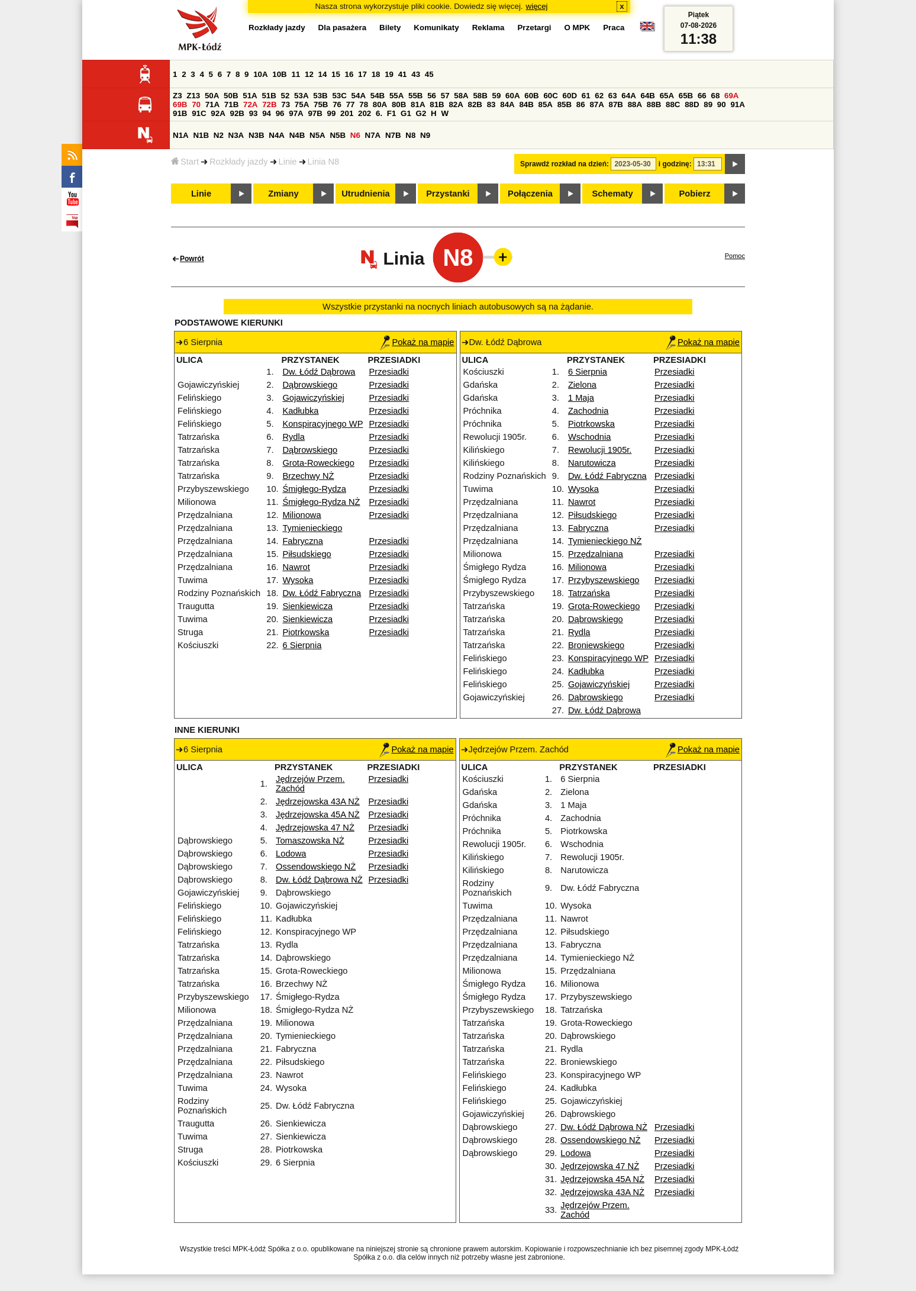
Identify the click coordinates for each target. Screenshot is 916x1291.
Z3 (177, 95)
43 (415, 74)
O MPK (578, 27)
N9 (425, 135)
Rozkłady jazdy (238, 161)
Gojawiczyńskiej (313, 398)
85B (564, 104)
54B (377, 95)
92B (237, 113)
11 (295, 74)
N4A (277, 135)
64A (628, 95)
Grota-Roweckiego (318, 463)
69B (180, 104)
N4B (297, 135)
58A (461, 95)
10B (279, 74)
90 (721, 104)
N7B (393, 135)
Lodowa (291, 853)
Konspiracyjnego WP (322, 424)
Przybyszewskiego (604, 580)
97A (296, 113)
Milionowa (301, 515)
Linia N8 (324, 161)
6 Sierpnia (301, 645)
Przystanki (447, 193)
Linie (288, 161)
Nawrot (295, 567)
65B (686, 95)
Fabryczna (302, 541)
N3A (236, 135)
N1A (181, 135)
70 (196, 104)
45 (429, 74)
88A (635, 104)
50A (212, 95)
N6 (355, 135)
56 (431, 95)
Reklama (488, 27)
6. (379, 113)
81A (418, 104)
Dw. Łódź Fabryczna (321, 593)
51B (269, 95)
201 (346, 113)
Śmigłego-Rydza (314, 489)
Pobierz (695, 193)
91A (737, 104)
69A (731, 95)
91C (199, 113)
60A (512, 95)
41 (402, 74)
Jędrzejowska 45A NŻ (318, 814)
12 (309, 74)
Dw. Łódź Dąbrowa (318, 371)
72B (269, 104)
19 (389, 74)
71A (212, 104)
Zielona (582, 384)
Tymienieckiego (312, 528)
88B (654, 104)
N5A (317, 135)
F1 (391, 113)
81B (437, 104)
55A (396, 95)
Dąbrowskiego (309, 384)
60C (550, 95)
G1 (406, 113)
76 (337, 104)
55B (415, 95)
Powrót (192, 259)
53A (301, 95)
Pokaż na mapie (417, 342)
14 (322, 74)
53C (339, 95)
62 (599, 95)
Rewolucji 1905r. (600, 450)
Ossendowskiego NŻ (316, 866)
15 (335, 74)
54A (358, 95)
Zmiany (283, 193)
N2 (219, 135)
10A (260, 74)
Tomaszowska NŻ (310, 840)
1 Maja (581, 398)
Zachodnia (588, 411)
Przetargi (534, 27)
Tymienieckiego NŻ (605, 541)
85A (545, 104)
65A (667, 95)
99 (331, 113)
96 (280, 113)
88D (692, 104)
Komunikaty (436, 27)
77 (350, 104)
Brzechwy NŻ (308, 476)
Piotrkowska (305, 632)
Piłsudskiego (306, 554)
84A (507, 104)
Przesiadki (389, 371)
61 (586, 95)
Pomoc (735, 255)
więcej (537, 6)
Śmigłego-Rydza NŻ (321, 502)
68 (715, 95)
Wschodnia (589, 437)
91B (180, 113)
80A (380, 104)
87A (596, 104)
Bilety (390, 27)
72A (250, 104)
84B (526, 104)
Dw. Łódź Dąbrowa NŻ (319, 879)
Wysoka (297, 580)
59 (496, 95)
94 (266, 113)
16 (349, 74)
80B (399, 104)
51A (250, 95)
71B (231, 104)
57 (445, 95)
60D (570, 95)
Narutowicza (592, 463)
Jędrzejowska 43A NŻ (318, 801)
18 (376, 74)
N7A (373, 135)
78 (363, 104)
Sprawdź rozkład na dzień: (564, 164)
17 (362, 74)
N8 (410, 135)
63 (612, 95)
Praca (613, 27)
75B (321, 104)
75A (302, 104)
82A (456, 104)
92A (218, 113)
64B (647, 95)
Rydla (293, 437)
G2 (421, 113)
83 (491, 104)
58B (480, 95)
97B (315, 113)
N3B (257, 135)
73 (285, 104)
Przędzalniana (595, 554)
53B (320, 95)
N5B (338, 135)
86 (580, 104)
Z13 (193, 95)
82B (475, 104)
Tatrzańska (589, 593)
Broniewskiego (596, 645)
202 (364, 113)
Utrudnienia (365, 193)
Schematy (612, 193)
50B (231, 95)
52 (285, 95)
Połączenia (530, 193)
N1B (201, 135)
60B (531, 95)
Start (185, 161)
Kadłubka (300, 411)
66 (702, 95)
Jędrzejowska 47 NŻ (315, 827)
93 (253, 113)
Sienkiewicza (307, 606)
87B (616, 104)
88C (673, 104)
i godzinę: (675, 164)
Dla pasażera (342, 27)
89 (708, 104)
